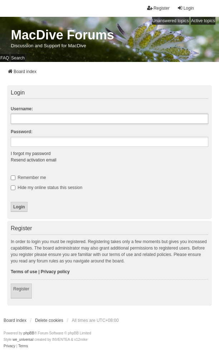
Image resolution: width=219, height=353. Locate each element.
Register (21, 288)
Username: (22, 108)
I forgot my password (30, 153)
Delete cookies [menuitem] (49, 320)
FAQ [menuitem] (4, 58)
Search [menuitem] (18, 58)
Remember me (28, 177)
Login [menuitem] (185, 8)
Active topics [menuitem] (203, 20)
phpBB (29, 333)
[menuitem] (9, 346)
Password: (22, 131)
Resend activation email (33, 160)
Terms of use (24, 271)
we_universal (23, 340)
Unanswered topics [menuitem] (170, 20)
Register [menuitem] (158, 8)
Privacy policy (55, 271)
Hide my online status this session (46, 187)
